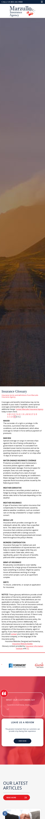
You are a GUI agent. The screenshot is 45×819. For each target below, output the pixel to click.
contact (14, 634)
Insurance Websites (13, 641)
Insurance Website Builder (22, 644)
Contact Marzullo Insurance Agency (29, 409)
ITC (27, 648)
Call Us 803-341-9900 (12, 2)
